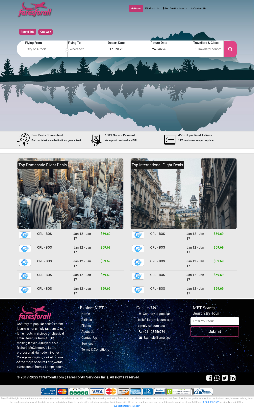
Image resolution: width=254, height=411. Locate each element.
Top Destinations (174, 8)
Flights (86, 326)
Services (87, 343)
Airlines (86, 320)
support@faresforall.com (127, 406)
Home (136, 8)
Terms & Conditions (95, 349)
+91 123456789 (154, 332)
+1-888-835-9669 (211, 402)
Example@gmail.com (158, 338)
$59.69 (106, 234)
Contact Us (198, 8)
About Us (152, 8)
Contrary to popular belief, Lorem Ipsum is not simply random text (156, 320)
